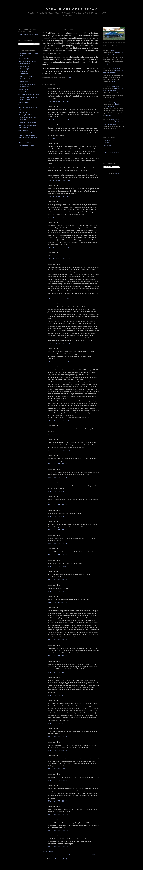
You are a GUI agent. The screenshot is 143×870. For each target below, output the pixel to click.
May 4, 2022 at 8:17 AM (57, 780)
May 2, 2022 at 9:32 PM (57, 737)
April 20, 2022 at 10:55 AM (59, 343)
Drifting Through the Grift (26, 84)
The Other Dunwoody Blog (27, 125)
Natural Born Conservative (27, 122)
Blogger (117, 173)
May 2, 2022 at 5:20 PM (57, 602)
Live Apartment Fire (24, 112)
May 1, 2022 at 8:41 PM (57, 555)
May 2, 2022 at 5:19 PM (57, 591)
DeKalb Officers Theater (111, 152)
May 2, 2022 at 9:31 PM (57, 723)
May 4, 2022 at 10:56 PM (58, 847)
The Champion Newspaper (27, 61)
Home (71, 855)
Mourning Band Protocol (26, 115)
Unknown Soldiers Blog (26, 145)
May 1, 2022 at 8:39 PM (57, 543)
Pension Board (23, 128)
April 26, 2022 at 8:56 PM (58, 420)
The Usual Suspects (25, 142)
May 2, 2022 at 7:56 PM (57, 656)
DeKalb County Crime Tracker (28, 34)
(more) (105, 64)
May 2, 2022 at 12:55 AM (58, 566)
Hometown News (24, 100)
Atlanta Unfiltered (24, 58)
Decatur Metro (23, 74)
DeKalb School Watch (25, 79)
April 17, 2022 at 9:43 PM (58, 120)
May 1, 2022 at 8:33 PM (57, 505)
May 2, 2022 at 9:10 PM (57, 672)
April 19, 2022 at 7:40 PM (58, 247)
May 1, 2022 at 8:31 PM (57, 478)
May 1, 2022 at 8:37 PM (57, 530)
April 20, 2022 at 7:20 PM (58, 362)
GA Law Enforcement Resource (28, 94)
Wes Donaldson (116, 68)
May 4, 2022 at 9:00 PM (57, 801)
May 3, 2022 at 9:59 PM (57, 750)
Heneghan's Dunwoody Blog (27, 97)
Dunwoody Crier (23, 87)
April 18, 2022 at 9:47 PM (58, 217)
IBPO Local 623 (23, 102)
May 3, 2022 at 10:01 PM (58, 769)
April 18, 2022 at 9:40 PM (58, 196)
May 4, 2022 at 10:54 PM (58, 831)
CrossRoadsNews (24, 64)
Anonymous (115, 50)
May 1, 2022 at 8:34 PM (57, 516)
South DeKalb (23, 130)
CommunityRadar (24, 66)
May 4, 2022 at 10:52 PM (58, 815)
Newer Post (46, 855)
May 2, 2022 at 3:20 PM (57, 580)
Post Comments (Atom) (59, 859)
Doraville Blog (23, 81)
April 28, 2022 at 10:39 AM (59, 450)
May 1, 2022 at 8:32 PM (57, 491)
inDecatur (21, 105)
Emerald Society (23, 89)
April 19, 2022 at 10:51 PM (59, 259)
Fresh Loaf (22, 92)
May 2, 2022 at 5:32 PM (57, 640)
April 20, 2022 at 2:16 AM (58, 299)
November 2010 (108, 140)
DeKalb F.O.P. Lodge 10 (26, 76)
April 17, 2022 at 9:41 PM (58, 101)
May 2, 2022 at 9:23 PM (57, 695)
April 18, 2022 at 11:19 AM (59, 180)
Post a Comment (47, 852)
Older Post (95, 855)
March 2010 (107, 145)
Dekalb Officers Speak (71, 9)
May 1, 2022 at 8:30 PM (57, 464)
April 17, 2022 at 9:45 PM (58, 138)
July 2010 (106, 142)
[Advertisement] (71, 23)
